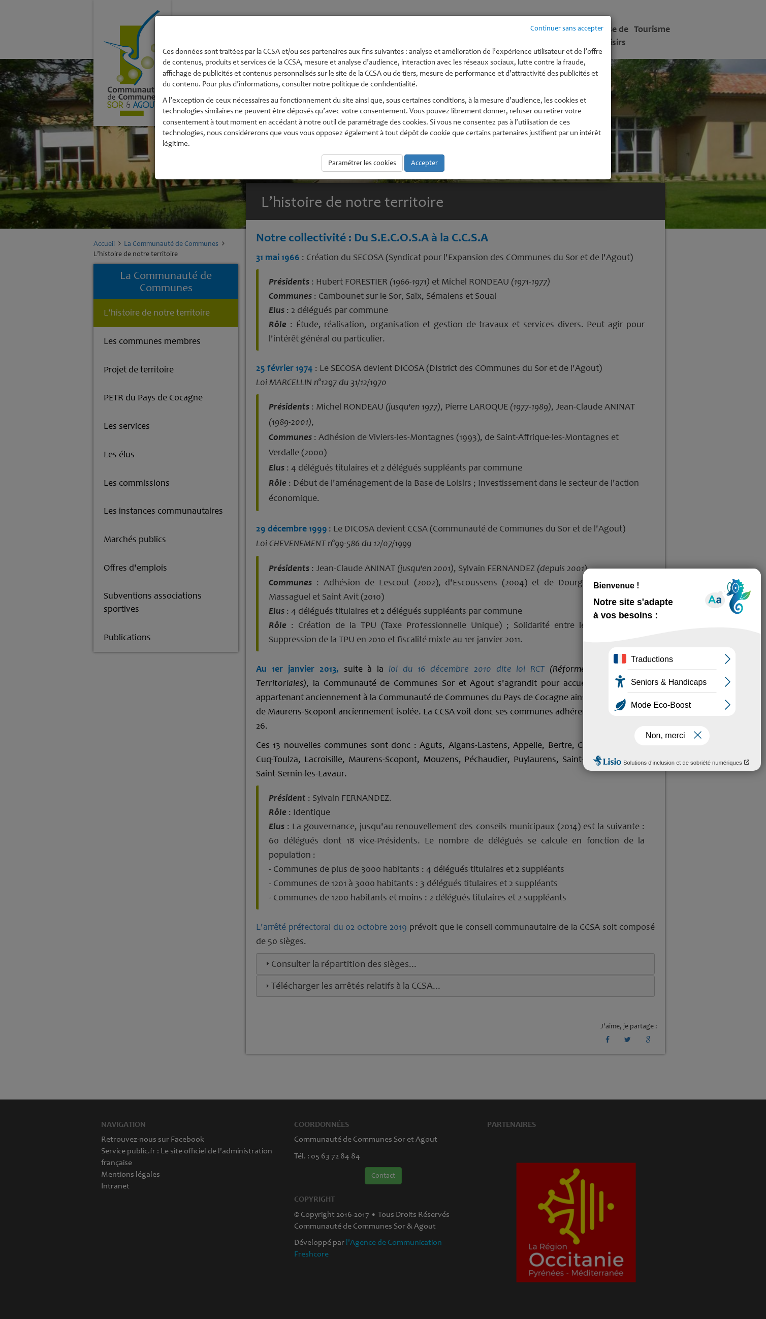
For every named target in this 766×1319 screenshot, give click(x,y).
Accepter (424, 163)
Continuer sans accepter (566, 28)
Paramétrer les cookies (362, 163)
